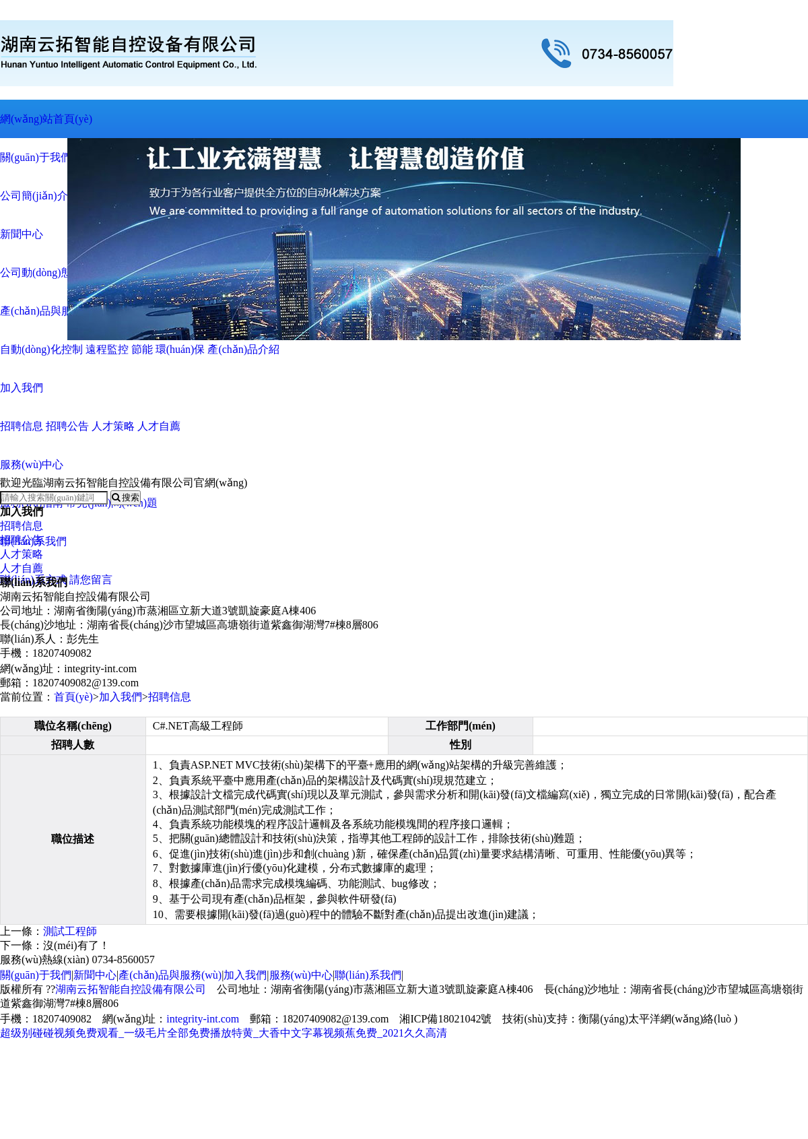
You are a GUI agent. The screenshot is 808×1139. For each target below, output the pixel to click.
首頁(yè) (73, 697)
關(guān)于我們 (35, 975)
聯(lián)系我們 (368, 975)
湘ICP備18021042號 (445, 1018)
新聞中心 (94, 975)
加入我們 (120, 697)
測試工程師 (70, 931)
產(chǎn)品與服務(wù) (170, 975)
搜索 (125, 497)
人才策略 (21, 554)
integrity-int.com (202, 1018)
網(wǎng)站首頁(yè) (46, 119)
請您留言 (90, 579)
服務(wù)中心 (301, 975)
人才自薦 (21, 568)
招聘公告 (21, 540)
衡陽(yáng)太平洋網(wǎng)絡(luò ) (657, 1018)
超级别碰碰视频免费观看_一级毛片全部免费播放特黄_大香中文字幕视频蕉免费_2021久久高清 (223, 1033)
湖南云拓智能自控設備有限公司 (130, 989)
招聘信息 (21, 525)
